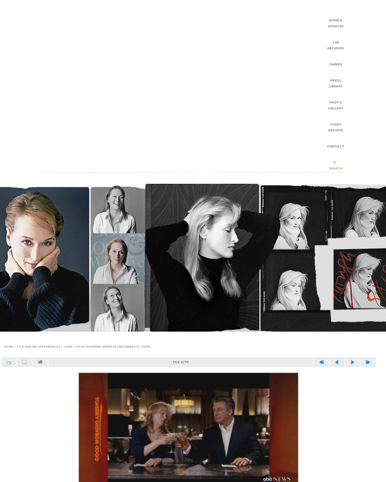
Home (8, 346)
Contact (335, 146)
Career (335, 64)
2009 (68, 346)
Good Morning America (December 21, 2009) (112, 346)
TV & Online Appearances (38, 346)
